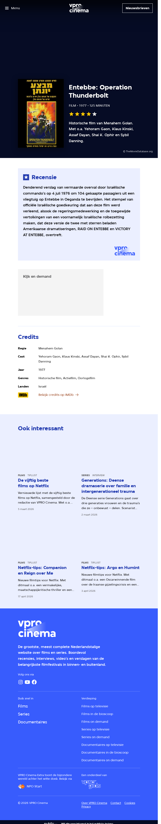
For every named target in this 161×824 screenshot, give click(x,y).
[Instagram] (20, 682)
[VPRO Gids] (91, 784)
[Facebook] (34, 682)
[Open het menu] (12, 8)
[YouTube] (27, 682)
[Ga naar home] (79, 8)
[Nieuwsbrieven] (137, 8)
